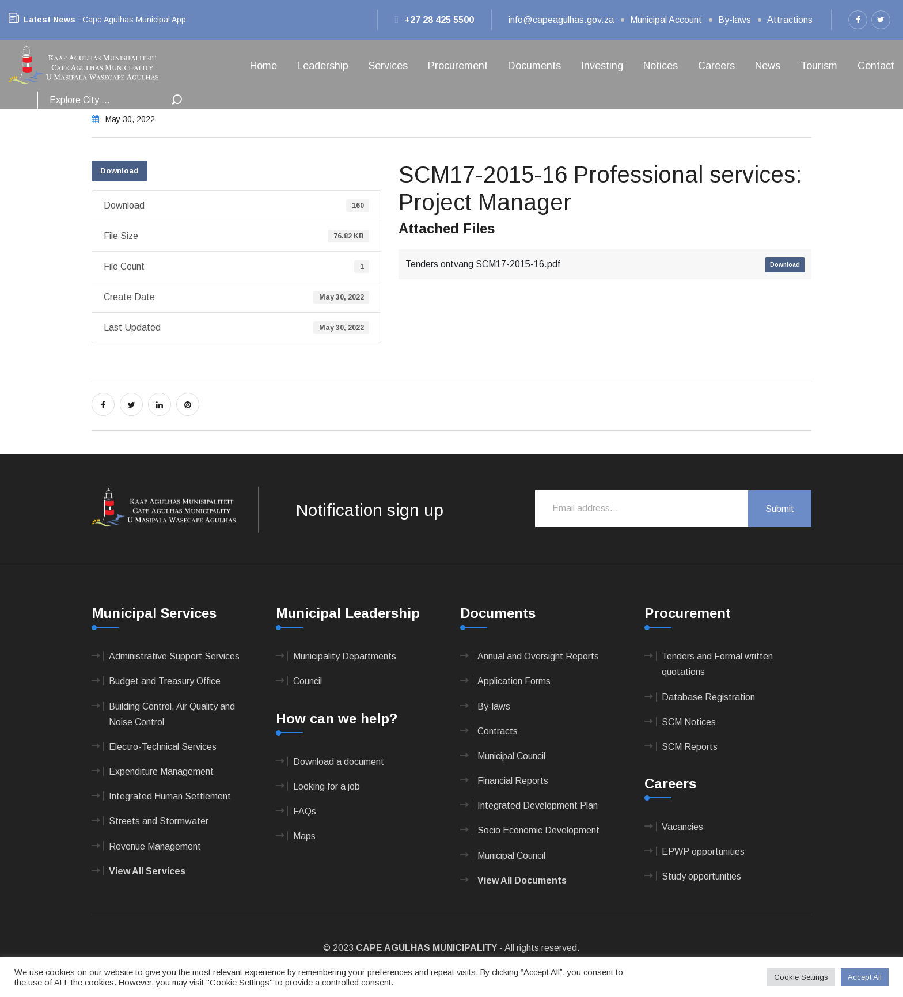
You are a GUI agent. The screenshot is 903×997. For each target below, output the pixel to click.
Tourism (818, 65)
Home (263, 65)
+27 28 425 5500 (434, 19)
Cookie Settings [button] (801, 977)
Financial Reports (512, 781)
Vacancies (682, 827)
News (767, 65)
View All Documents (522, 880)
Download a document (338, 762)
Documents (534, 65)
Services (388, 65)
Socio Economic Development (538, 830)
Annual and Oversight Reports (538, 656)
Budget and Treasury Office (165, 681)
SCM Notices (689, 722)
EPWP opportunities (703, 851)
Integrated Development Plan (537, 805)
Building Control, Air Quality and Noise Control (172, 714)
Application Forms (514, 681)
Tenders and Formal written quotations (717, 664)
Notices (660, 65)
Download (119, 170)
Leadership (322, 65)
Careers (716, 65)
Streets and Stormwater (158, 821)
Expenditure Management (161, 771)
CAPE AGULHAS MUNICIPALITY (426, 948)
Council (307, 681)
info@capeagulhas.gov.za (561, 20)
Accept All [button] (865, 977)
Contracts (497, 731)
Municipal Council (511, 756)
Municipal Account (666, 20)
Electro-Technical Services (163, 747)
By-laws (734, 20)
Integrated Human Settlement (170, 796)
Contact (876, 65)
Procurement (458, 65)
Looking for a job (326, 786)
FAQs (304, 811)
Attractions (790, 20)
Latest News (49, 19)
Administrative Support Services (174, 656)
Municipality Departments (344, 656)
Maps (304, 836)
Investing (602, 65)
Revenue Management (155, 846)
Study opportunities (701, 876)
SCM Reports (690, 747)
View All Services (147, 871)
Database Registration (708, 697)
